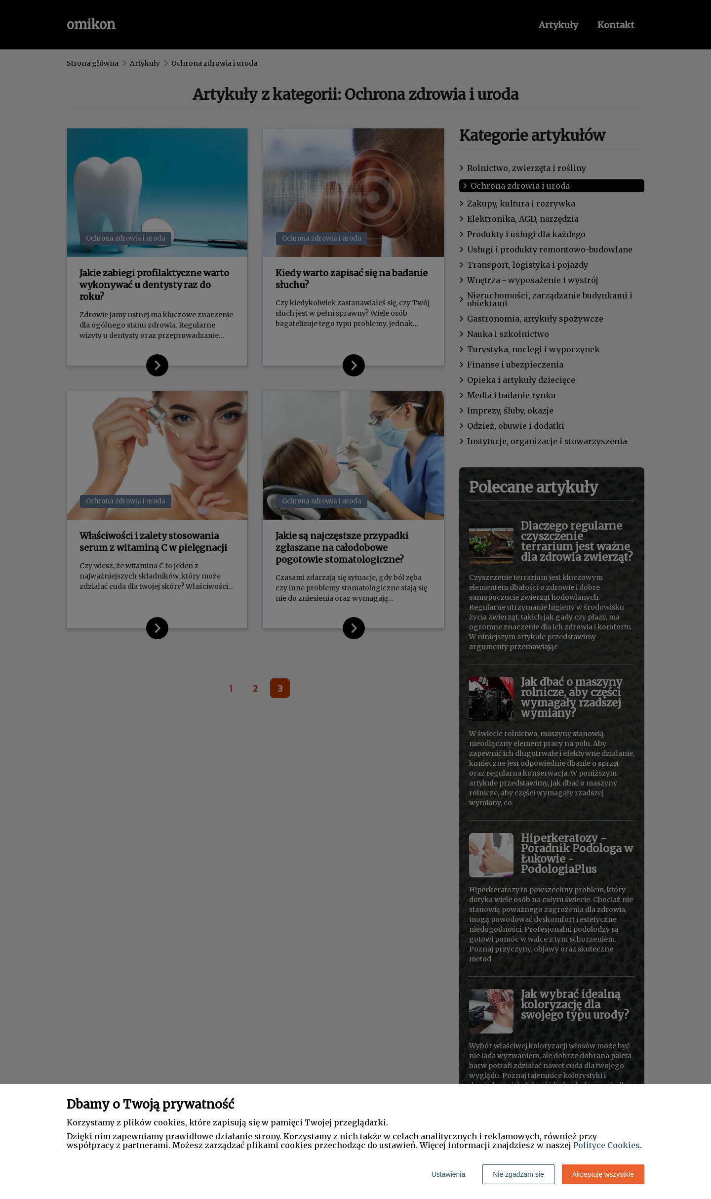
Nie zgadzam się (518, 1174)
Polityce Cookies (606, 1145)
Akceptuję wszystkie (603, 1174)
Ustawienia (448, 1174)
